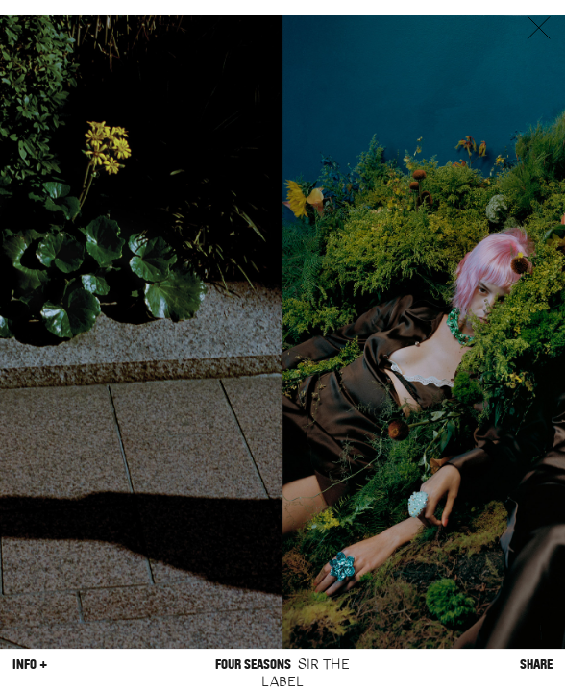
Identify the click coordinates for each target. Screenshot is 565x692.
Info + (29, 664)
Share (536, 664)
